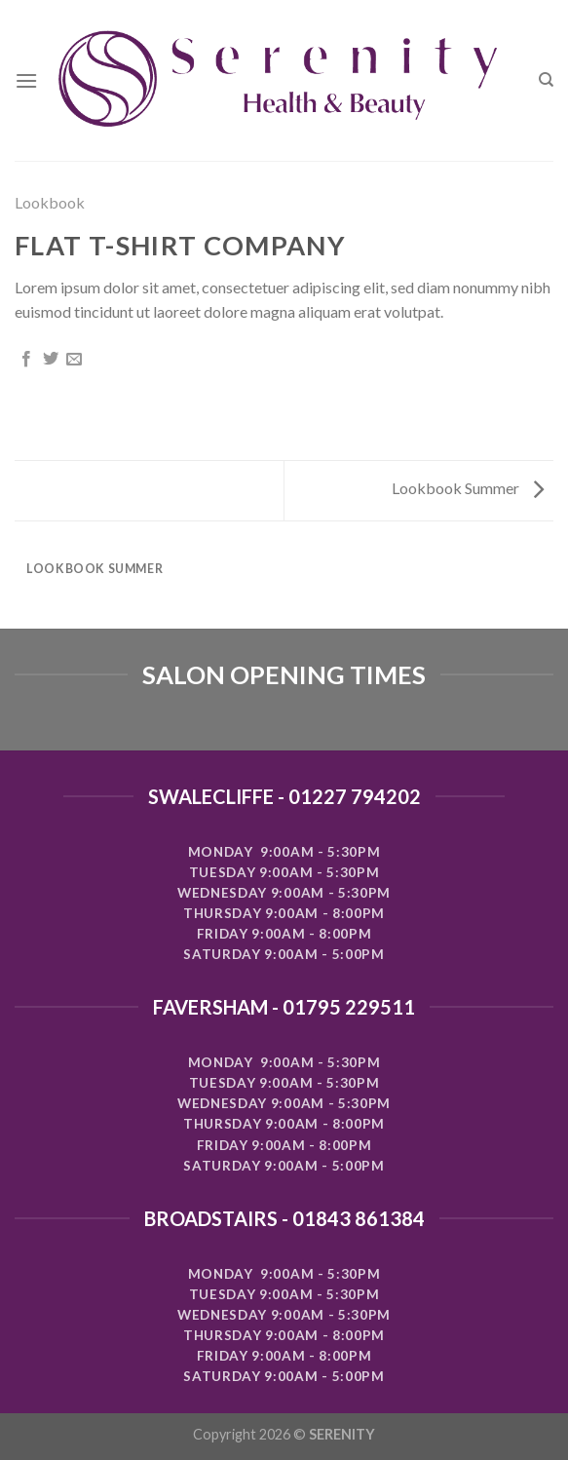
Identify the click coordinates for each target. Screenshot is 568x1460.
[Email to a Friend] (74, 359)
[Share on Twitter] (50, 359)
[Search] (546, 79)
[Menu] (26, 80)
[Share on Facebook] (26, 359)
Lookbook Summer (468, 488)
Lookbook (50, 202)
